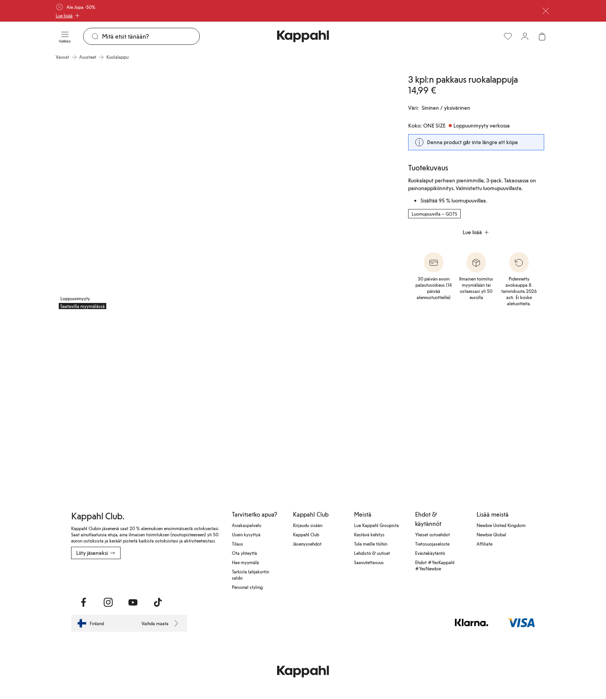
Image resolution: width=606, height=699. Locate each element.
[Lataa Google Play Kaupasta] (154, 576)
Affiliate (484, 543)
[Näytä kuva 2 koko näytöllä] (309, 188)
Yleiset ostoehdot (432, 534)
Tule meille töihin (370, 543)
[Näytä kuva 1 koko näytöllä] (139, 188)
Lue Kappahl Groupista (376, 525)
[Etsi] (150, 36)
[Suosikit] (507, 36)
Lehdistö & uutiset (372, 553)
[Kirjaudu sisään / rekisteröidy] (524, 36)
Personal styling (247, 587)
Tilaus (237, 543)
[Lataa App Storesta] (98, 576)
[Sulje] (545, 11)
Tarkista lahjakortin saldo (250, 574)
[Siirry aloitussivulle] (303, 36)
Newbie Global (491, 534)
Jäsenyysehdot (307, 543)
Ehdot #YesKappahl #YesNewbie (434, 565)
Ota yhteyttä (244, 553)
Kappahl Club (306, 534)
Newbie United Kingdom (501, 525)
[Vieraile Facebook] (83, 602)
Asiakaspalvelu (246, 525)
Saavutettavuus (369, 562)
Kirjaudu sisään (307, 525)
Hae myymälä (245, 562)
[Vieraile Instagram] (108, 602)
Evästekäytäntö (430, 553)
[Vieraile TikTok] (158, 602)
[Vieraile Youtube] (133, 602)
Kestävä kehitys (369, 534)
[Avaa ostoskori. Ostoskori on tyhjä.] (541, 36)
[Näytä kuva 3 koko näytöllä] (111, 397)
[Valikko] (65, 36)
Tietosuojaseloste (432, 543)
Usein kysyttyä (246, 534)
